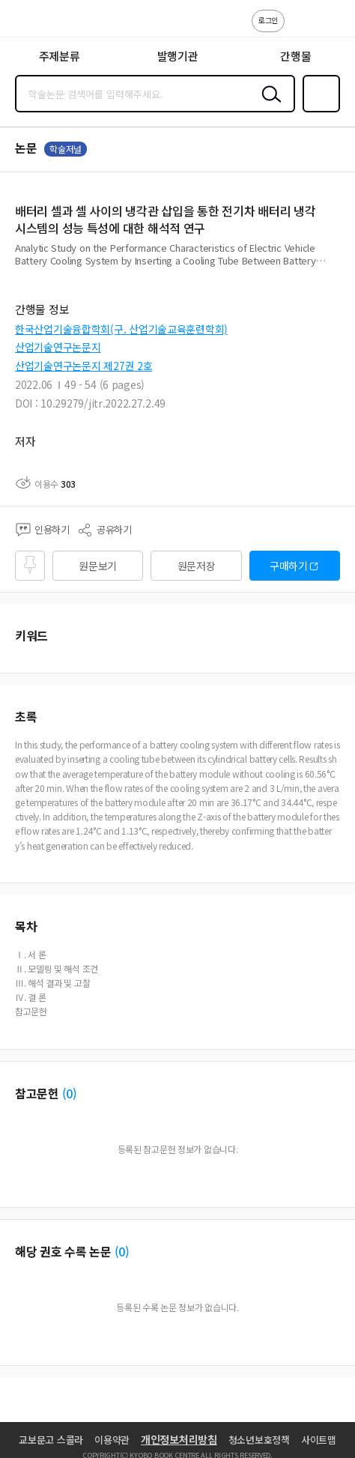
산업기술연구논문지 (57, 346)
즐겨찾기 (318, 110)
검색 (268, 105)
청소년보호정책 (259, 1440)
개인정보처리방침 (179, 1439)
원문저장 (197, 565)
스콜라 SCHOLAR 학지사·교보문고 (45, 23)
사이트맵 (318, 1440)
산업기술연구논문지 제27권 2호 (83, 365)
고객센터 (300, 28)
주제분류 (59, 56)
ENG (332, 28)
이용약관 (112, 1440)
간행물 (295, 56)
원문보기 (98, 565)
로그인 (268, 19)
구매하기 (289, 565)
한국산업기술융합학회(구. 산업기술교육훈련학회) (121, 328)
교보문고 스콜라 (51, 1440)
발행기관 (177, 56)
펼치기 (337, 266)
